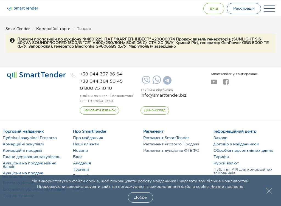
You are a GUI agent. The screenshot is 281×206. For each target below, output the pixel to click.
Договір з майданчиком (236, 144)
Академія (82, 163)
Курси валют (226, 163)
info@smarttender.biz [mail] (163, 95)
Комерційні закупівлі (23, 144)
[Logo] (23, 8)
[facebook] (226, 83)
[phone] (101, 74)
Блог (77, 157)
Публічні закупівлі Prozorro (30, 138)
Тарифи (221, 157)
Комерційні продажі (22, 150)
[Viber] (145, 82)
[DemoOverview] (154, 110)
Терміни (81, 169)
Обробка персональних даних (243, 150)
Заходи (220, 138)
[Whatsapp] (156, 83)
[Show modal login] (213, 8)
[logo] (36, 75)
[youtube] (214, 83)
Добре (140, 197)
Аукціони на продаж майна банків (29, 165)
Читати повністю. (227, 186)
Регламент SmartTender (166, 138)
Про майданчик (88, 138)
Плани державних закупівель (31, 157)
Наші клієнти (86, 144)
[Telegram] (167, 82)
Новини (80, 150)
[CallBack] (99, 110)
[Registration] (244, 8)
